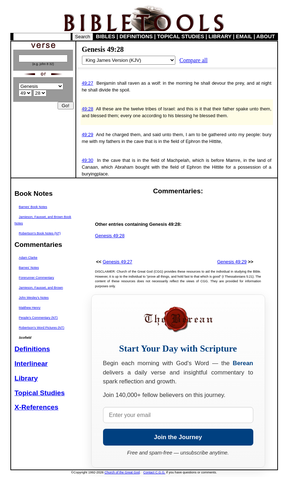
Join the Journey (178, 437)
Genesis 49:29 (232, 261)
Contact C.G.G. (154, 472)
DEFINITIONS (136, 36)
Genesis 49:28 (110, 235)
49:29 (87, 134)
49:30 (87, 160)
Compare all (194, 60)
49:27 (87, 83)
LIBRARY (220, 36)
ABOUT (265, 36)
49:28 (87, 108)
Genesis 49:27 (117, 261)
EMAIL (244, 36)
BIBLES (105, 36)
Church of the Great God (122, 472)
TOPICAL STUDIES (180, 36)
